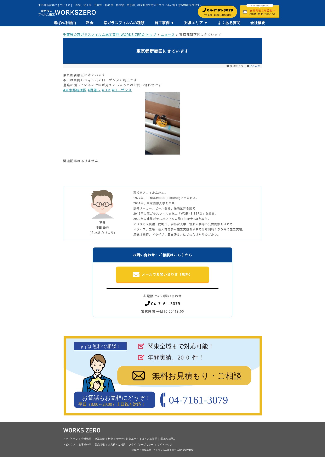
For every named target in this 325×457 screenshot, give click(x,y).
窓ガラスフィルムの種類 (123, 23)
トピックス (69, 444)
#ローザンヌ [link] (122, 90)
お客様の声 (85, 444)
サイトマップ (164, 444)
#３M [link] (106, 90)
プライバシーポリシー (141, 444)
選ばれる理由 (64, 23)
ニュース (168, 34)
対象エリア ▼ (196, 23)
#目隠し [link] (94, 90)
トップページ (70, 438)
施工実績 (100, 438)
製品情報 (100, 444)
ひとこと (255, 65)
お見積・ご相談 (116, 444)
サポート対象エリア (127, 438)
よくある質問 (229, 23)
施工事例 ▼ (164, 23)
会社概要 (257, 23)
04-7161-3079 (162, 303)
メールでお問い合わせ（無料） (162, 274)
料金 (89, 23)
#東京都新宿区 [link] (74, 90)
